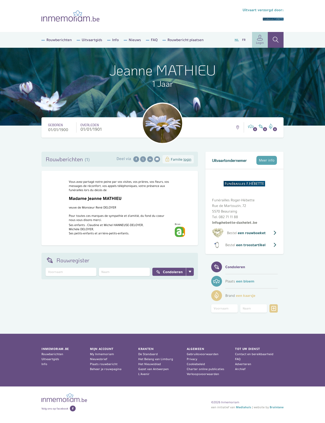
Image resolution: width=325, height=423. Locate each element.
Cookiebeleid (196, 364)
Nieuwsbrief (98, 359)
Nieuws (135, 40)
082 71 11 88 (228, 217)
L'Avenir (144, 374)
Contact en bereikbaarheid (254, 354)
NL (237, 40)
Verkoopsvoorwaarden (203, 374)
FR (243, 40)
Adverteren (243, 364)
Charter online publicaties (205, 369)
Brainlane (277, 407)
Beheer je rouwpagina (105, 369)
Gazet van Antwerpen (153, 369)
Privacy (192, 359)
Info (115, 40)
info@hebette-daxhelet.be (234, 222)
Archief (240, 369)
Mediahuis (243, 407)
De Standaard (148, 354)
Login (260, 39)
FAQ (154, 40)
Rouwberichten (59, 40)
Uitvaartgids (92, 40)
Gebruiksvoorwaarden (202, 354)
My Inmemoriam (102, 354)
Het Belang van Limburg (155, 359)
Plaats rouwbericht (104, 364)
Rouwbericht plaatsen (185, 40)
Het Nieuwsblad (149, 364)
